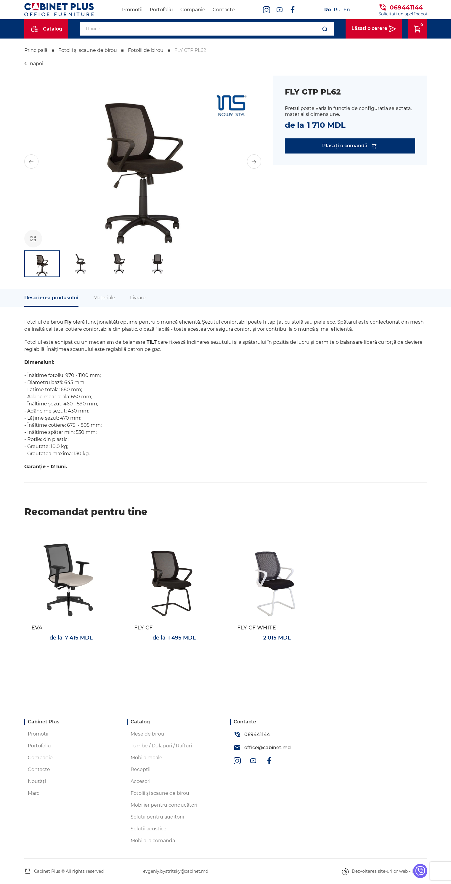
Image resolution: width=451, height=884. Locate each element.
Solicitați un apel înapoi (402, 14)
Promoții (132, 9)
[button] (31, 161)
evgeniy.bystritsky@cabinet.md (175, 871)
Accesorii (141, 781)
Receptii (140, 769)
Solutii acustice (148, 829)
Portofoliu (161, 9)
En (347, 9)
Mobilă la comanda (153, 840)
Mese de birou (147, 734)
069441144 (406, 7)
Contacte (224, 9)
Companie (192, 9)
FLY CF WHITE (256, 628)
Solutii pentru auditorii (157, 817)
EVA (36, 628)
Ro (327, 9)
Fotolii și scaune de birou (87, 50)
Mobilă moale (146, 757)
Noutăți (37, 781)
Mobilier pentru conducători (164, 805)
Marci (34, 793)
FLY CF (143, 628)
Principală (35, 50)
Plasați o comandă (350, 146)
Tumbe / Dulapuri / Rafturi (161, 746)
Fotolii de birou (145, 50)
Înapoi (35, 63)
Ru (337, 9)
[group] (142, 161)
